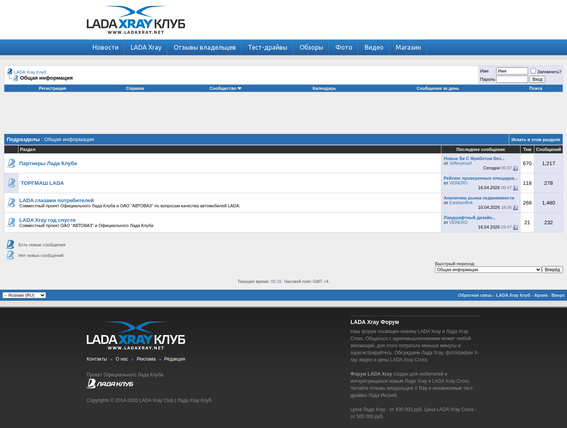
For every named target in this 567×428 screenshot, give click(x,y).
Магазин (408, 47)
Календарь (324, 88)
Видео (374, 47)
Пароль (487, 79)
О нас (122, 359)
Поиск (535, 88)
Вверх (558, 295)
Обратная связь (475, 295)
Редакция (174, 359)
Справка (135, 88)
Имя (484, 71)
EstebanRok (461, 202)
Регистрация (52, 88)
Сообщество (225, 88)
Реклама (146, 359)
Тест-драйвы (267, 47)
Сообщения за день (438, 88)
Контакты (97, 359)
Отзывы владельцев (205, 47)
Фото (343, 47)
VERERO (458, 183)
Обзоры (311, 47)
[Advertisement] (283, 116)
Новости (106, 47)
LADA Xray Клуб (30, 72)
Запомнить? (546, 71)
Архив (541, 295)
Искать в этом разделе (535, 139)
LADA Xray (146, 47)
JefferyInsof (460, 163)
